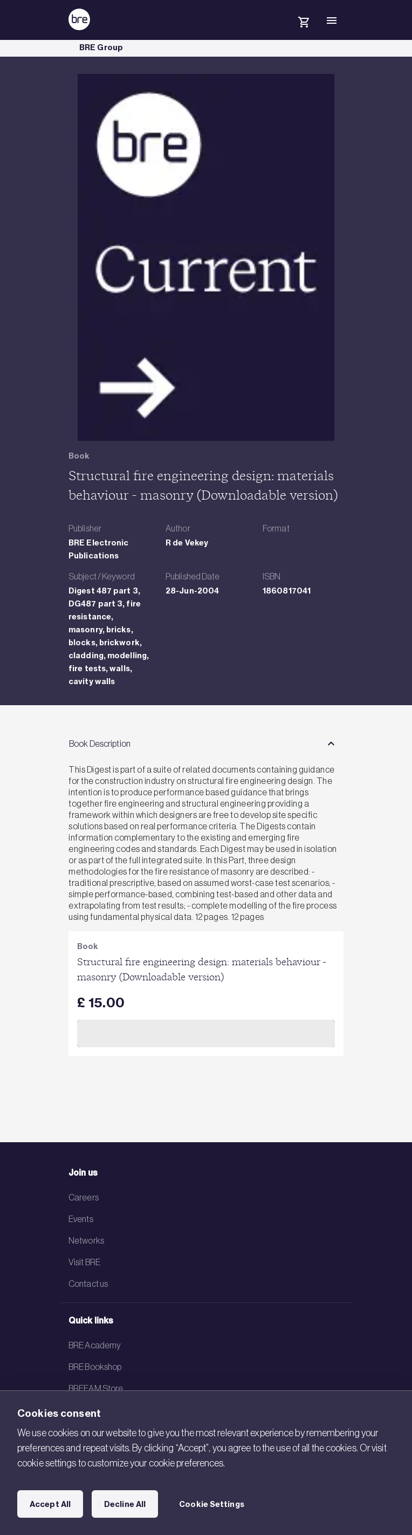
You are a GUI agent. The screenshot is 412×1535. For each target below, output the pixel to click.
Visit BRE (84, 1262)
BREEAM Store (95, 1388)
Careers (83, 1197)
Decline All (125, 1504)
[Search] (275, 29)
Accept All (50, 1504)
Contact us (88, 1283)
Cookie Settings (211, 1504)
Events (80, 1219)
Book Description (100, 743)
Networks (86, 1240)
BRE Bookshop (94, 1367)
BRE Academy (94, 1345)
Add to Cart (205, 1033)
